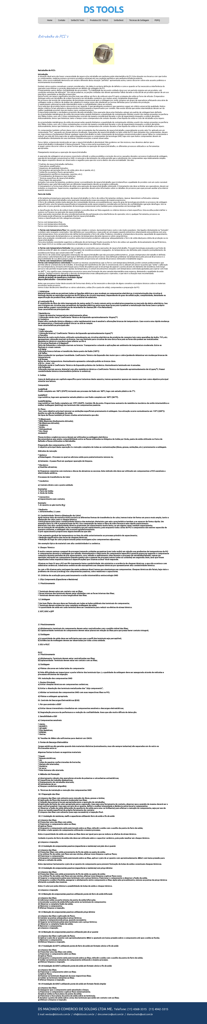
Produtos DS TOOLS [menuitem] (99, 20)
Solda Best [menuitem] (118, 20)
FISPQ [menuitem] (157, 20)
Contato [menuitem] (61, 20)
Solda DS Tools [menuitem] (77, 20)
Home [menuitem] (49, 20)
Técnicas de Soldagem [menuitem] (139, 20)
